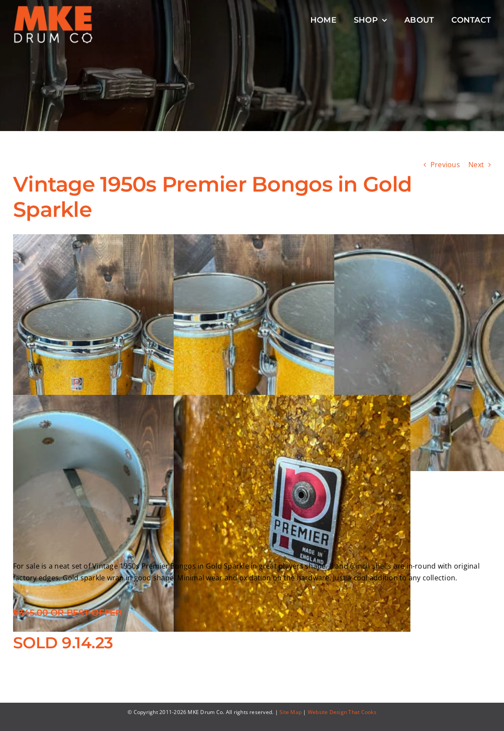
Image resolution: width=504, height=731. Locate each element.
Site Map (290, 712)
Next (476, 164)
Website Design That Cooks (342, 712)
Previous (445, 164)
